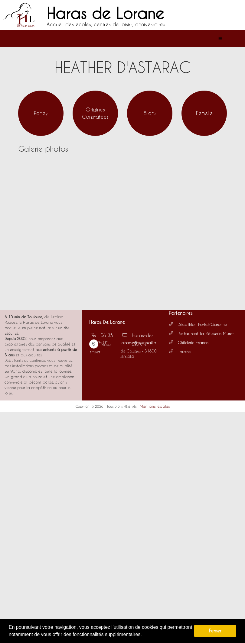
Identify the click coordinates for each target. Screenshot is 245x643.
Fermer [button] (215, 630)
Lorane (180, 351)
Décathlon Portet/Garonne (198, 324)
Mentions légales (155, 406)
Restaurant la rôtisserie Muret (201, 333)
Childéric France (188, 342)
